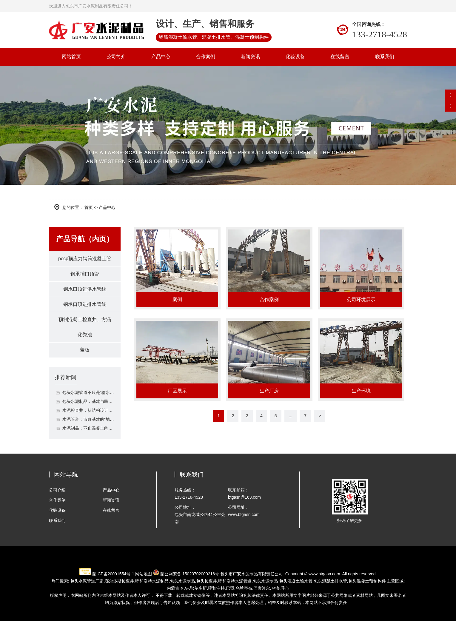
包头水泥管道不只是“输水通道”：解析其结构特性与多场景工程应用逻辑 (88, 392)
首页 (88, 207)
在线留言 (339, 56)
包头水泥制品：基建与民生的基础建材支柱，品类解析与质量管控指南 (88, 401)
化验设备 (295, 56)
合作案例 (205, 56)
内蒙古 (173, 588)
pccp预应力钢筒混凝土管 (84, 258)
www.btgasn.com (324, 573)
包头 (185, 588)
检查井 (119, 581)
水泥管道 (235, 581)
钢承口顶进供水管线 (84, 289)
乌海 (275, 588)
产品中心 (160, 56)
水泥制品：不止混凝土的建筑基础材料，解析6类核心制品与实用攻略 (88, 428)
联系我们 (384, 56)
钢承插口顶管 (84, 273)
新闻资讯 (250, 56)
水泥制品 (152, 581)
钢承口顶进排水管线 (84, 304)
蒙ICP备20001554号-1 (113, 573)
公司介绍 (57, 490)
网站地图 (143, 573)
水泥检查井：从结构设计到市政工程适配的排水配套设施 (88, 410)
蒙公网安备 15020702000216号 (189, 573)
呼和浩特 (216, 588)
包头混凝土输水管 (295, 581)
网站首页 (71, 56)
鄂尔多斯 (198, 588)
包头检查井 (206, 581)
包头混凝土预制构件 (367, 581)
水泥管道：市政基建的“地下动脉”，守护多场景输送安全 (88, 419)
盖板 (85, 349)
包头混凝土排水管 (330, 581)
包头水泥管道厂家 (87, 581)
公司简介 (116, 56)
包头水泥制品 (182, 581)
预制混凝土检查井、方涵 (84, 319)
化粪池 (85, 334)
